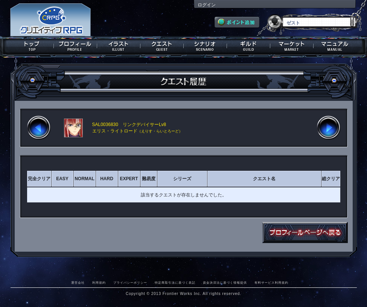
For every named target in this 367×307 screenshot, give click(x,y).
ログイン (207, 5)
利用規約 (99, 282)
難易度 (148, 178)
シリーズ (182, 178)
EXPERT (129, 178)
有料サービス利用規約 (271, 282)
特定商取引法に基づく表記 (175, 282)
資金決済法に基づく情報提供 (225, 282)
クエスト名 (264, 178)
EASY (62, 178)
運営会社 (78, 282)
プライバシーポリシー (130, 282)
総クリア (331, 178)
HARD (106, 178)
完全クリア (39, 178)
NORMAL (84, 178)
